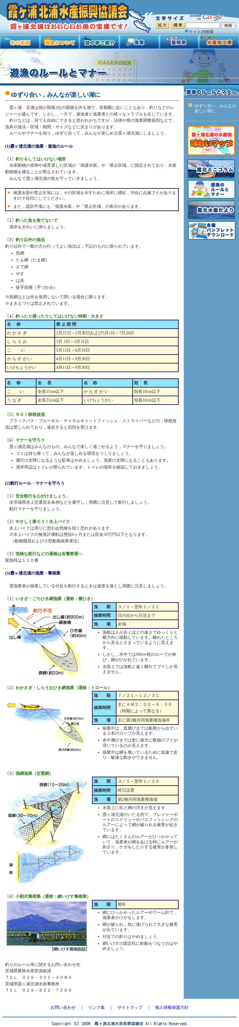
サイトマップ (130, 1007)
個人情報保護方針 (172, 1007)
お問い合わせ (63, 1007)
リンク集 (96, 1007)
